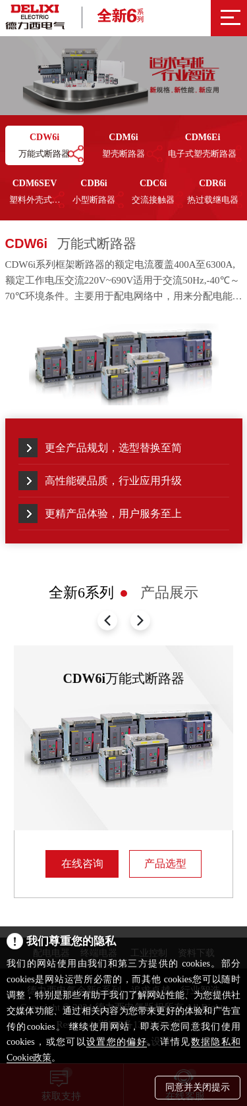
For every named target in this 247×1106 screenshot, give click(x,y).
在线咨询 (82, 863)
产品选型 (165, 863)
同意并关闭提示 (197, 1087)
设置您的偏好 (116, 1042)
